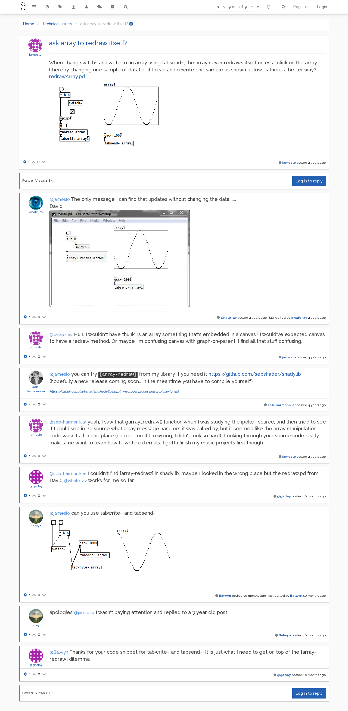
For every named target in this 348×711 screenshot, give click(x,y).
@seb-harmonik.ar (67, 422)
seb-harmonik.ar (282, 405)
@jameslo (59, 199)
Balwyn (35, 526)
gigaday (36, 486)
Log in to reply (309, 181)
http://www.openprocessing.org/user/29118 (145, 391)
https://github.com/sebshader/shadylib (255, 374)
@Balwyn (58, 652)
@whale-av (61, 334)
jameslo (35, 54)
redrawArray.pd (67, 76)
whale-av (36, 212)
